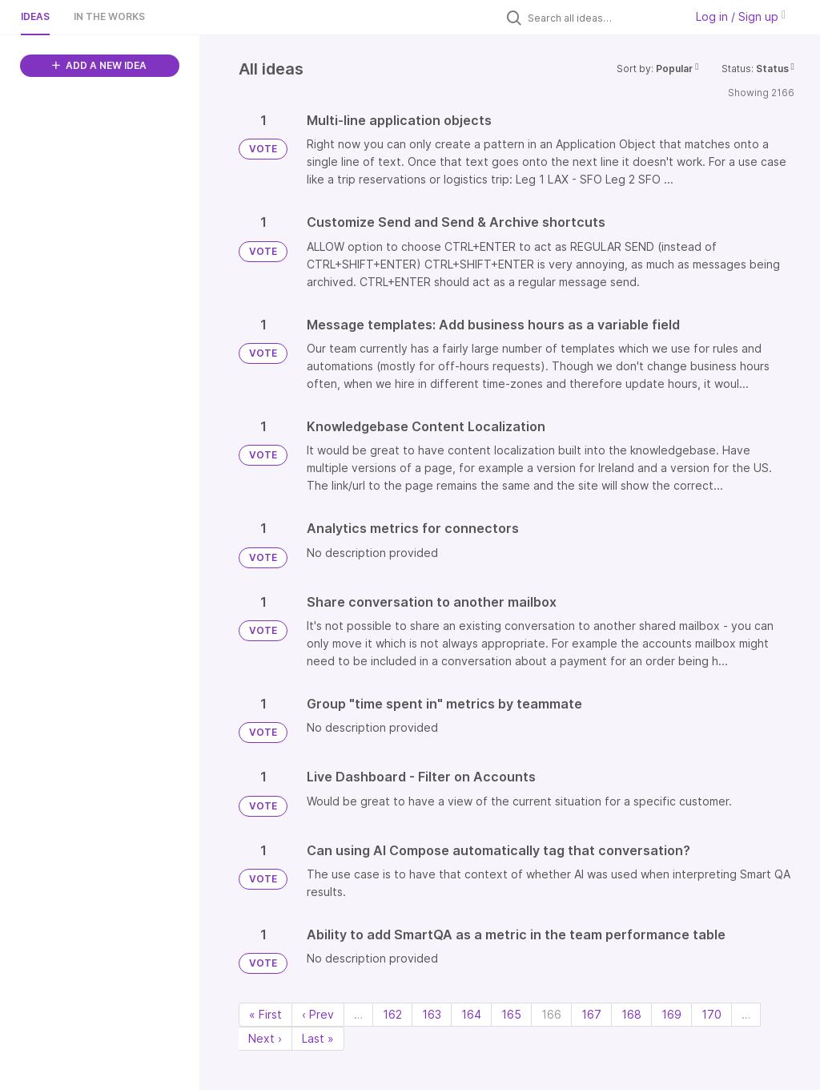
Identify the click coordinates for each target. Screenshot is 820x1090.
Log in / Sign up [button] (741, 16)
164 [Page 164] (471, 1014)
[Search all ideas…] (602, 17)
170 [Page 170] (711, 1014)
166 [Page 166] (551, 1014)
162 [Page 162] (392, 1014)
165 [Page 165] (511, 1014)
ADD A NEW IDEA (99, 65)
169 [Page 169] (671, 1014)
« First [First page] (265, 1014)
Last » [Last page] (318, 1038)
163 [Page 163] (431, 1014)
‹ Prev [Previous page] (318, 1014)
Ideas (35, 16)
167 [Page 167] (591, 1014)
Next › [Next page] (265, 1038)
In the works (109, 16)
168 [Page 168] (631, 1014)
